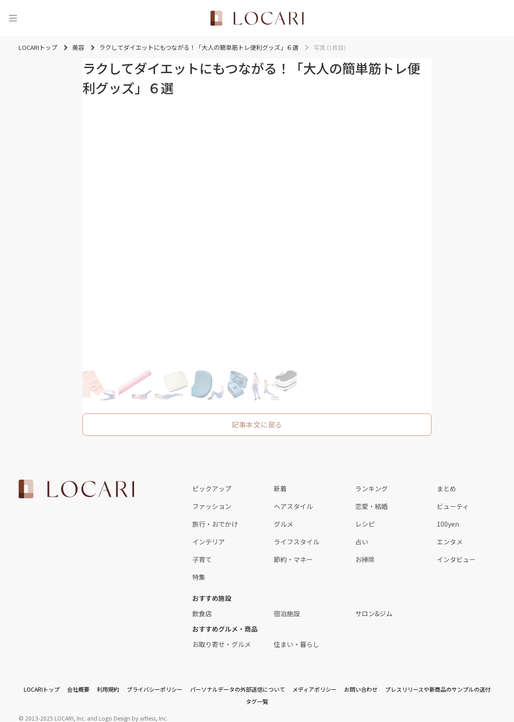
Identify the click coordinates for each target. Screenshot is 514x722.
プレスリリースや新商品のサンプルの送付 (438, 689)
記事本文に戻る (257, 424)
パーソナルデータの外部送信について (237, 689)
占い (361, 541)
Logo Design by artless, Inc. (133, 718)
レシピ (365, 524)
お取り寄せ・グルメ (221, 644)
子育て (202, 559)
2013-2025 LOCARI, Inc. (55, 718)
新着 (280, 488)
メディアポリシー (314, 689)
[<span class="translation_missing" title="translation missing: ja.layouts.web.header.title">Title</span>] (257, 18)
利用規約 (108, 689)
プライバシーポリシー (155, 689)
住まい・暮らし (296, 644)
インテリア (208, 541)
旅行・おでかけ (215, 524)
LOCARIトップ (42, 689)
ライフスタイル (296, 541)
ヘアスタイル (293, 506)
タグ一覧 (257, 701)
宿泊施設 (287, 613)
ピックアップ (211, 488)
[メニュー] (13, 18)
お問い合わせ (361, 689)
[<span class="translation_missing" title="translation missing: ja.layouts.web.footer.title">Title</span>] (76, 489)
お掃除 (365, 559)
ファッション (211, 506)
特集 (198, 577)
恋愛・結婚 (371, 506)
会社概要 (78, 689)
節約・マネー (293, 559)
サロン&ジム (373, 613)
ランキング (371, 488)
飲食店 (202, 613)
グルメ (283, 524)
